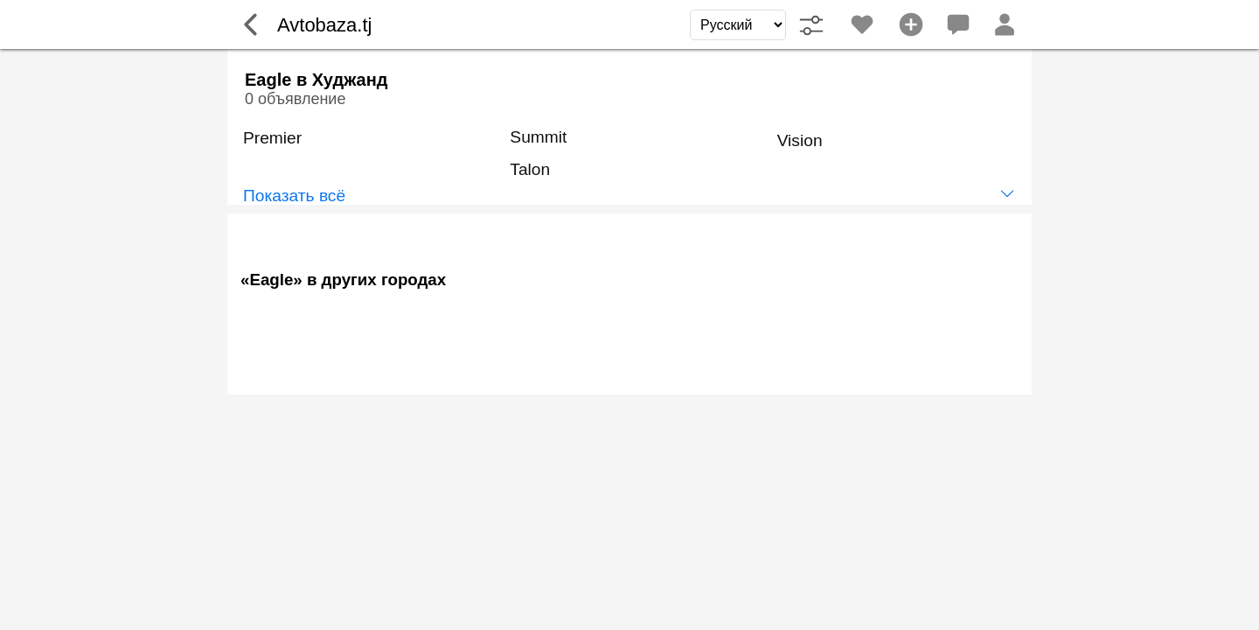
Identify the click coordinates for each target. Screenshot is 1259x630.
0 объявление (295, 99)
